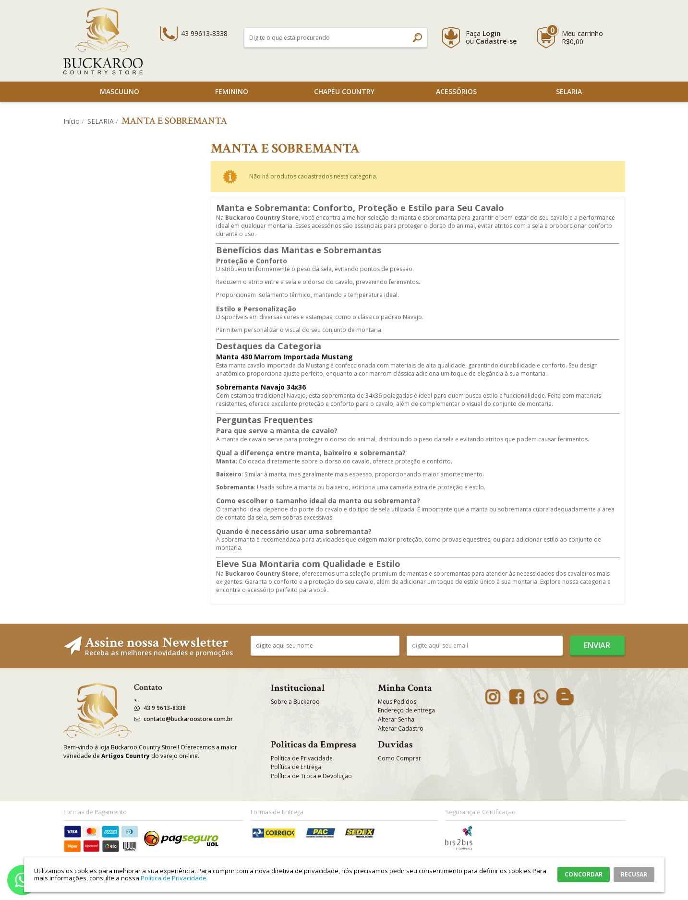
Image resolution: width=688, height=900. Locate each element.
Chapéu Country (344, 91)
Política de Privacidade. (174, 878)
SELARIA (569, 91)
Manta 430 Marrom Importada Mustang (284, 356)
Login (492, 33)
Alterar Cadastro (400, 728)
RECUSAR (634, 874)
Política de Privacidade (302, 758)
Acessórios (456, 91)
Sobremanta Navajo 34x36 (261, 386)
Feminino (231, 91)
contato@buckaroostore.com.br (188, 719)
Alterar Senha (396, 719)
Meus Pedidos (397, 702)
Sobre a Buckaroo (295, 702)
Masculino (119, 91)
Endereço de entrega (406, 710)
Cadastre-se (496, 41)
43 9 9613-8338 (165, 708)
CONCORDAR (584, 874)
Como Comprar (399, 758)
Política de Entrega (296, 767)
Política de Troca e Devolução (311, 776)
